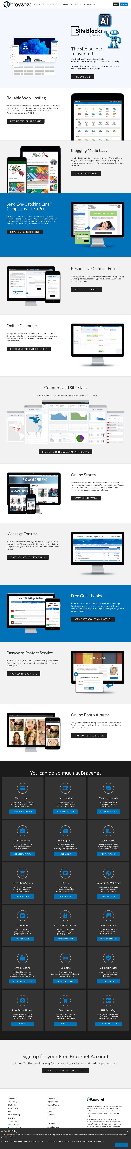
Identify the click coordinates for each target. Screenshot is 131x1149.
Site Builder (51, 4)
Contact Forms (13, 1125)
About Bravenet (53, 1127)
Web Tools (89, 4)
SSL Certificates (13, 1121)
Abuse (50, 1111)
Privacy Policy (48, 1141)
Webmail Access (53, 1105)
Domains (78, 4)
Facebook (51, 1115)
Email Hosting (13, 1108)
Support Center (53, 1102)
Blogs (10, 1111)
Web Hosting (38, 4)
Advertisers (51, 1108)
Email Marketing (65, 4)
